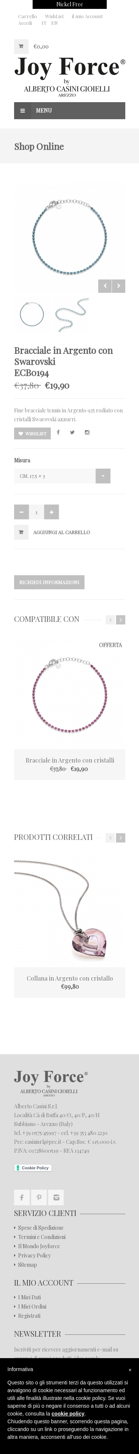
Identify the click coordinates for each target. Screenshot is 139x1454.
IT (44, 23)
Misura (22, 460)
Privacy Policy (34, 1255)
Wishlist (32, 433)
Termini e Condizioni (42, 1237)
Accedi (25, 23)
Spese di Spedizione (41, 1227)
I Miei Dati (29, 1297)
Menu (33, 110)
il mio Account (87, 16)
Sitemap (27, 1265)
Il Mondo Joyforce (39, 1246)
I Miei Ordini (32, 1306)
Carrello (27, 16)
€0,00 (41, 46)
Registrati (29, 1316)
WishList (54, 16)
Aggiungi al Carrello (61, 532)
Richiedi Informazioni (49, 582)
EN (54, 23)
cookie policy (68, 1414)
